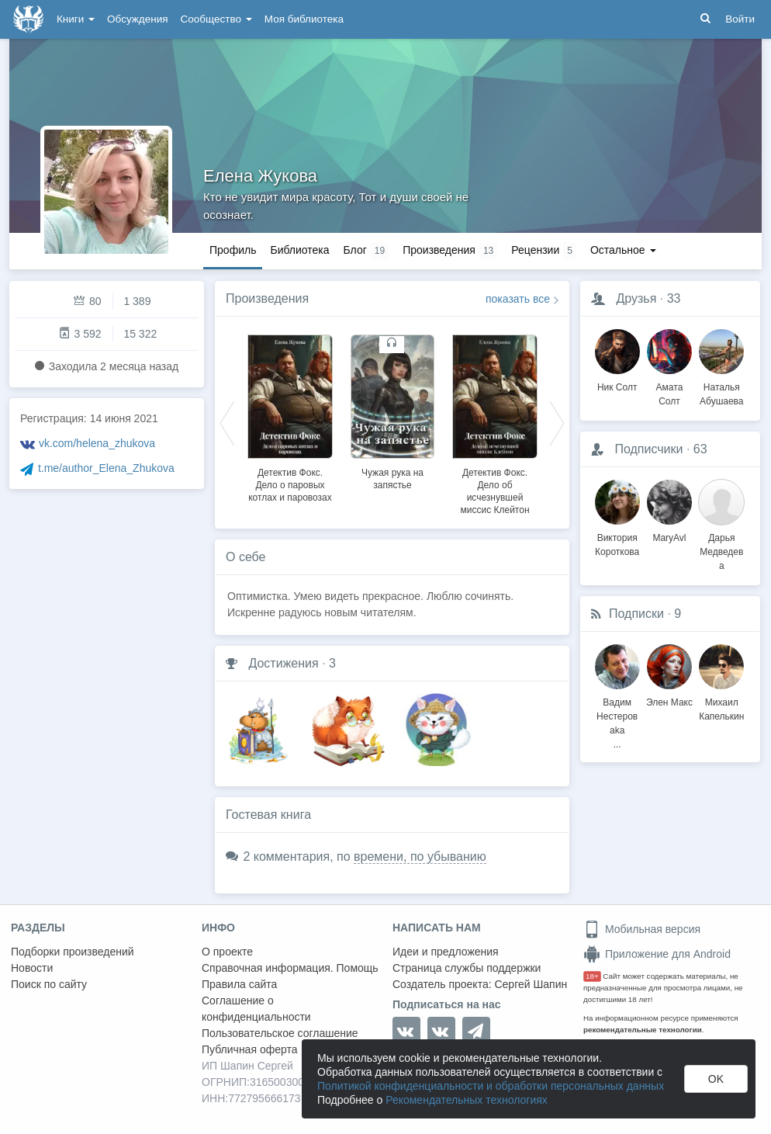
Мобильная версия (641, 929)
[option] (290, 416)
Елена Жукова (260, 176)
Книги (76, 19)
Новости (32, 968)
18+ (592, 976)
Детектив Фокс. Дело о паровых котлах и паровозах (290, 485)
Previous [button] (227, 422)
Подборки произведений (72, 951)
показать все (518, 299)
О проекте (227, 951)
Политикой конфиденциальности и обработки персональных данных (490, 1086)
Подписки (636, 613)
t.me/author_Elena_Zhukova (106, 468)
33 (674, 298)
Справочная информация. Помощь (290, 968)
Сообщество (216, 19)
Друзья (636, 298)
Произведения (267, 298)
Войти (740, 19)
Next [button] (557, 422)
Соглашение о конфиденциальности (256, 1008)
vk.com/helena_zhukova (97, 443)
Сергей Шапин (530, 984)
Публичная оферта (250, 1049)
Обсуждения (137, 19)
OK (716, 1079)
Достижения (283, 663)
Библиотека (299, 250)
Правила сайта (239, 984)
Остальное (623, 250)
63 (700, 449)
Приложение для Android (657, 953)
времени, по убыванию (420, 856)
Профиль (232, 250)
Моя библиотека (304, 19)
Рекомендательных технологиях (467, 1100)
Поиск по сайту (49, 984)
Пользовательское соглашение (280, 1033)
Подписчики (648, 449)
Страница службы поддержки (466, 968)
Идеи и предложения (445, 951)
